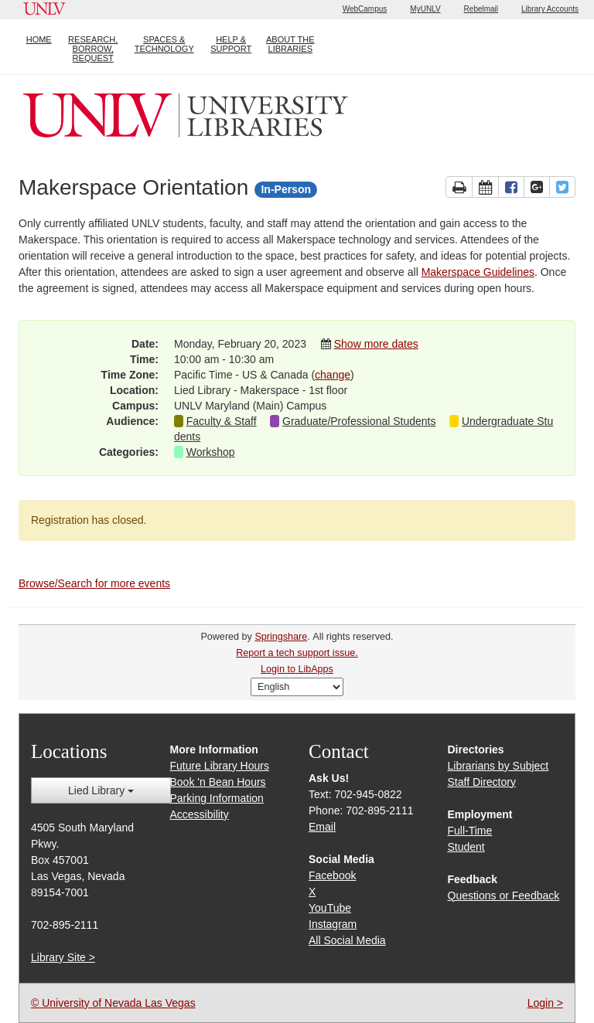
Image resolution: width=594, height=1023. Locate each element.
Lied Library (101, 790)
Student (466, 847)
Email (322, 827)
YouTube (330, 908)
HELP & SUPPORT (230, 44)
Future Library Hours (219, 766)
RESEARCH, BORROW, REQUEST (93, 49)
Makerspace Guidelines (478, 272)
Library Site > (63, 957)
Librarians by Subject (498, 766)
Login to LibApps (297, 669)
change (332, 375)
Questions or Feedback (504, 895)
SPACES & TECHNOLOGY (164, 44)
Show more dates (376, 344)
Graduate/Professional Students (358, 421)
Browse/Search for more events (94, 583)
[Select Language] (297, 687)
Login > (545, 1003)
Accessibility (199, 814)
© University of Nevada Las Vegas (113, 1003)
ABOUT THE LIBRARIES (290, 44)
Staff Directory (482, 782)
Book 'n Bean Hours (218, 782)
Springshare (280, 636)
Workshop (210, 452)
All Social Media (347, 940)
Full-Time (470, 830)
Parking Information (217, 798)
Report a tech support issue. (297, 652)
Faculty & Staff (221, 421)
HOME (39, 39)
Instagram (333, 924)
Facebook (332, 875)
